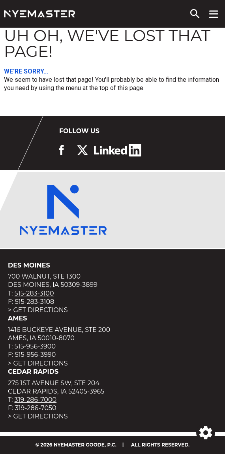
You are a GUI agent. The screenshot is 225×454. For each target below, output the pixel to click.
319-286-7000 (36, 399)
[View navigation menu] (213, 14)
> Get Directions (38, 310)
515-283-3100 (34, 293)
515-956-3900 (35, 346)
